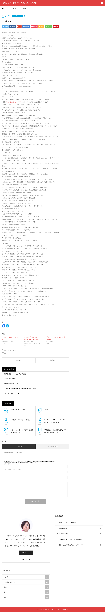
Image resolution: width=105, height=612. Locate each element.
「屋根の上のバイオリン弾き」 (20, 420)
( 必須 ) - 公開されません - (13, 469)
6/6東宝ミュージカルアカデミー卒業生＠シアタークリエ (55, 431)
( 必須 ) (7, 464)
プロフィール (26, 553)
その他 (26, 577)
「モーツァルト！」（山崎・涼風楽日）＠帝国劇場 (21, 431)
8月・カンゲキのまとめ (11, 393)
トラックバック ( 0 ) (52, 446)
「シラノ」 (47, 409)
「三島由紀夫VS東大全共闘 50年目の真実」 (69, 539)
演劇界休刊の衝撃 (10, 379)
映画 (26, 587)
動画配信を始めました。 (12, 383)
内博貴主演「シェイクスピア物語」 (15, 374)
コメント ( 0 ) (18, 446)
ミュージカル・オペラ (10, 350)
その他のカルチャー (26, 582)
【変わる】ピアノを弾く (18, 409)
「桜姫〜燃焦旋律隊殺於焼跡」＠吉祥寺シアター (20, 388)
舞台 (17, 15)
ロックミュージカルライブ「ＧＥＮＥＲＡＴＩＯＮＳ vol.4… (55, 421)
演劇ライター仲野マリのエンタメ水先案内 (19, 3)
